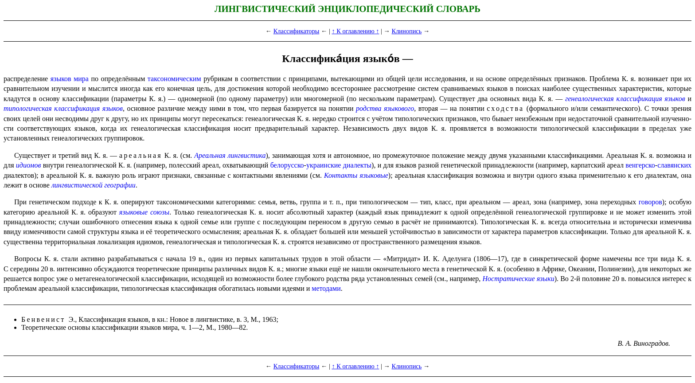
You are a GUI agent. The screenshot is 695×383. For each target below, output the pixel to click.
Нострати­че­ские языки (518, 278)
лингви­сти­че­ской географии (93, 185)
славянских (674, 165)
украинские (323, 165)
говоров (650, 202)
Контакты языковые (356, 175)
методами (326, 288)
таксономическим (174, 78)
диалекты (357, 165)
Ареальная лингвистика (230, 155)
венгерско (640, 165)
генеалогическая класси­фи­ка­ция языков (625, 98)
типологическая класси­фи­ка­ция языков (63, 108)
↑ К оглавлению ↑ (355, 31)
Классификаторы (296, 31)
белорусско (287, 165)
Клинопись (407, 31)
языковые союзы (144, 212)
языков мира (70, 78)
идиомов (28, 165)
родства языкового (385, 108)
